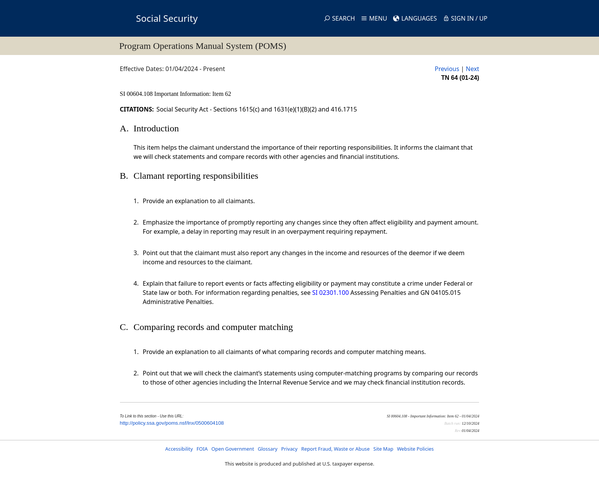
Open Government (232, 448)
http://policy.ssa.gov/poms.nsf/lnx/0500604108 (172, 423)
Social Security (167, 18)
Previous (447, 69)
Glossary (268, 448)
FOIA (201, 448)
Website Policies (415, 448)
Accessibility (179, 448)
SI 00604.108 (137, 94)
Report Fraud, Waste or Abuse (335, 448)
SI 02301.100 (330, 292)
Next (472, 69)
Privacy (289, 448)
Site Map (383, 448)
